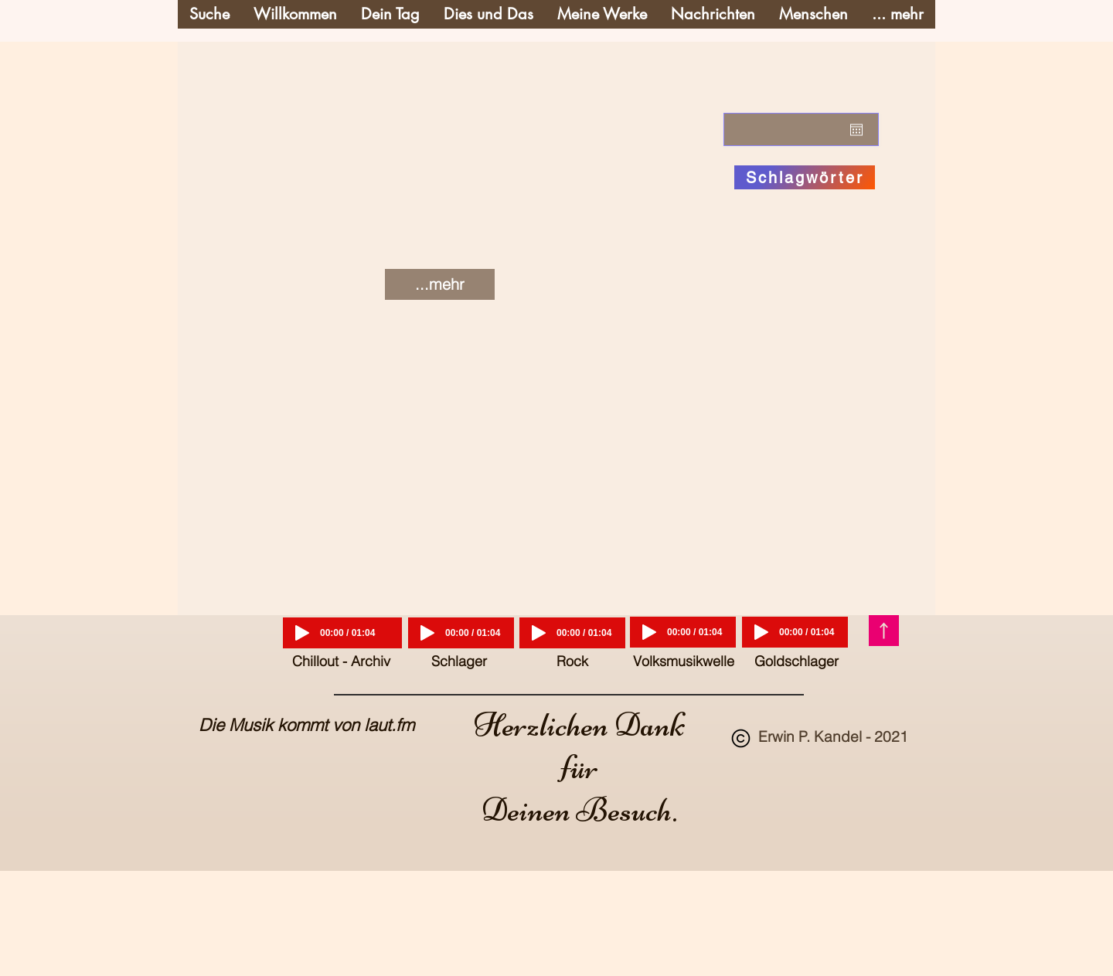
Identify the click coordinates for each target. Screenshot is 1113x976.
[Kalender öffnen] (856, 130)
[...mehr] (440, 284)
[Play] (302, 633)
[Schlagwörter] (804, 177)
